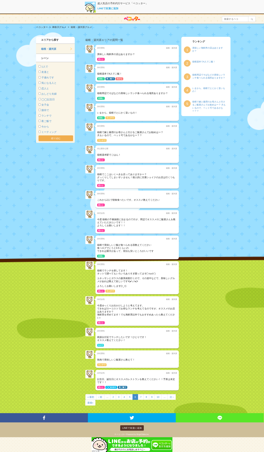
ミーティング (49, 132)
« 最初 (91, 397)
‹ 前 (100, 397)
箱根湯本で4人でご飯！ (203, 61)
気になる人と (49, 82)
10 (158, 397)
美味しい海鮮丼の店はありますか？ (207, 49)
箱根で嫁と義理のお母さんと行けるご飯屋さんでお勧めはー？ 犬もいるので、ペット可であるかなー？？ (209, 106)
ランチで (46, 115)
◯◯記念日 (48, 99)
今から (45, 126)
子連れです (47, 77)
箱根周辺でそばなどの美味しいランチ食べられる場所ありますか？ (208, 76)
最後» (90, 402)
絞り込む (56, 138)
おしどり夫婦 (49, 93)
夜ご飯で (46, 121)
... (107, 397)
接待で (45, 110)
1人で (44, 66)
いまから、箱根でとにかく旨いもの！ (208, 90)
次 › (172, 397)
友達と (45, 71)
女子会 (45, 104)
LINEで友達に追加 (107, 8)
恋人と (45, 88)
